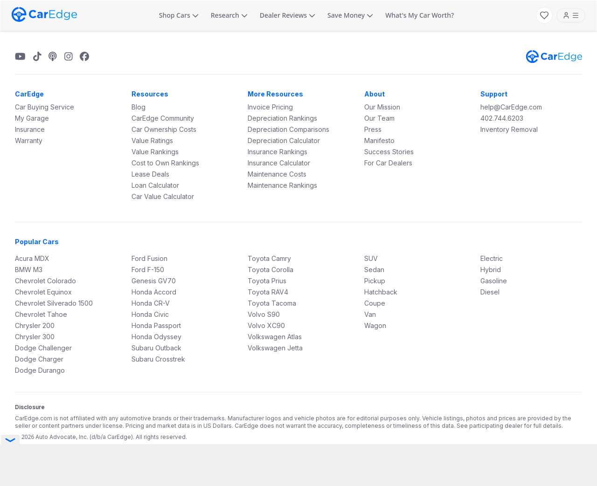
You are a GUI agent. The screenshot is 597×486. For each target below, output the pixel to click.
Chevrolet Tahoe (41, 314)
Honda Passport (156, 325)
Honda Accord (154, 292)
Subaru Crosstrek (158, 359)
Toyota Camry (269, 258)
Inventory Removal (509, 129)
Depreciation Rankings (282, 118)
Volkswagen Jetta (275, 348)
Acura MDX (32, 258)
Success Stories (389, 152)
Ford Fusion (149, 258)
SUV (371, 258)
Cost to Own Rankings (165, 163)
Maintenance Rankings (282, 185)
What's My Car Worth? (419, 15)
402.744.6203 (501, 118)
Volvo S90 (264, 314)
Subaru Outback (156, 348)
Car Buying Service (44, 107)
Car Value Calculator (163, 196)
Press (373, 129)
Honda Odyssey (156, 337)
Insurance (30, 129)
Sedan (374, 270)
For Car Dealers (388, 163)
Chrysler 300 (35, 337)
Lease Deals (150, 174)
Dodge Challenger (43, 348)
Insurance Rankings (277, 152)
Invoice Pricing (270, 107)
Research (229, 15)
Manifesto (379, 140)
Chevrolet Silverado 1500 (54, 303)
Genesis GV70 (154, 281)
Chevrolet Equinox (43, 292)
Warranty (28, 140)
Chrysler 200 (35, 325)
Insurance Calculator (279, 163)
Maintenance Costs (277, 174)
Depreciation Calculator (284, 140)
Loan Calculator (155, 185)
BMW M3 (28, 270)
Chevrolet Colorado (45, 281)
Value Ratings (152, 140)
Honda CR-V (151, 303)
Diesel (490, 292)
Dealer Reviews (287, 15)
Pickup (374, 281)
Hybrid (490, 270)
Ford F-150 (148, 270)
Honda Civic (150, 314)
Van (370, 314)
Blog (139, 107)
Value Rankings (155, 152)
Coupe (374, 303)
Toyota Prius (267, 281)
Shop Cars (179, 15)
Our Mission (382, 107)
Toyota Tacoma (272, 303)
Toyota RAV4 (268, 292)
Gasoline (493, 281)
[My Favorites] (544, 15)
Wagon (375, 325)
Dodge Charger (39, 359)
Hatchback (380, 292)
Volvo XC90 (266, 325)
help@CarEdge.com (511, 107)
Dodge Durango (40, 370)
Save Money (350, 15)
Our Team (379, 118)
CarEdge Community (163, 118)
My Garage (32, 118)
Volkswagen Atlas (275, 337)
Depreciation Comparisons (288, 129)
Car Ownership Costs (164, 129)
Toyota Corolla (270, 270)
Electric (491, 258)
